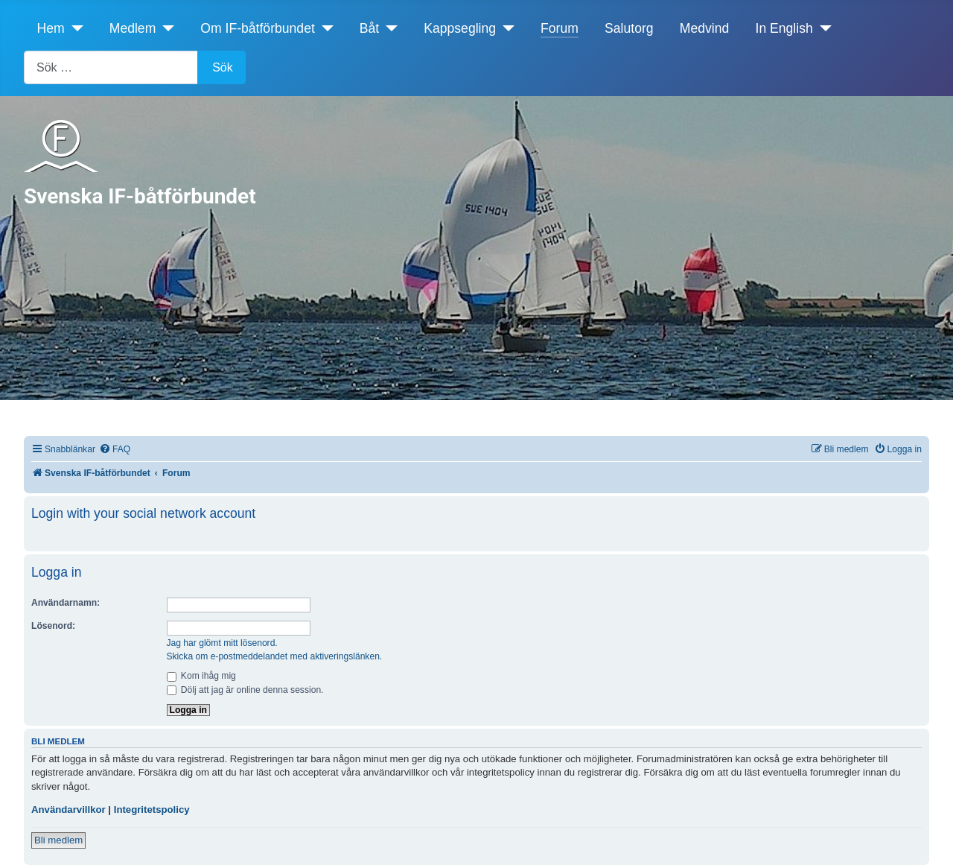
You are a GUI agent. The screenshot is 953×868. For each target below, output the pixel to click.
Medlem (132, 28)
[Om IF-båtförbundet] (324, 28)
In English (784, 28)
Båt (369, 28)
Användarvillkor (68, 809)
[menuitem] (114, 450)
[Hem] (74, 28)
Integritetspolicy (152, 809)
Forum (560, 28)
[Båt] (388, 28)
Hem (51, 28)
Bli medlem (58, 840)
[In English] (822, 28)
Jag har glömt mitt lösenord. (222, 643)
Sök (222, 67)
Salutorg (629, 28)
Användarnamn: (65, 603)
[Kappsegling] (505, 28)
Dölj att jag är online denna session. (245, 690)
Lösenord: (53, 626)
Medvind (705, 28)
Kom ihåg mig (201, 676)
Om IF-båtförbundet (257, 28)
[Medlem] (165, 28)
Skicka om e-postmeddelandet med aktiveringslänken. (275, 656)
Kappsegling (460, 28)
